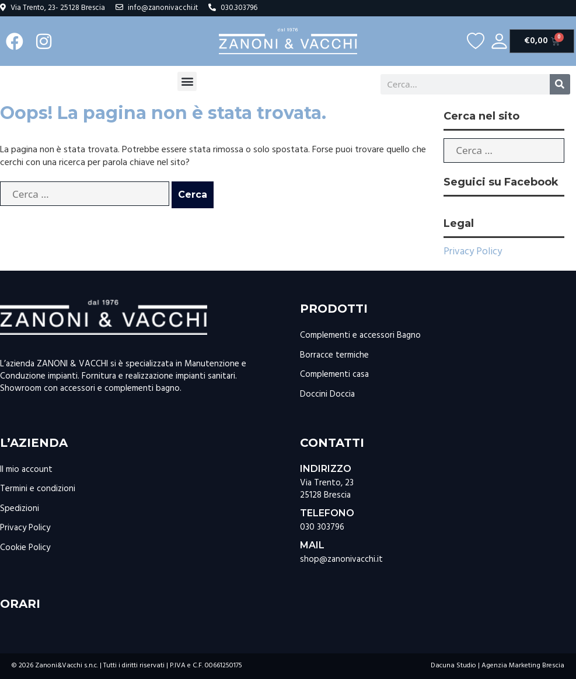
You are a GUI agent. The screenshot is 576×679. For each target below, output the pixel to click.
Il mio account (26, 470)
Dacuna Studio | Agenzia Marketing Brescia (497, 665)
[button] (187, 81)
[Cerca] (560, 84)
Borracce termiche (334, 355)
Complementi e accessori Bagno (360, 335)
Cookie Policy (25, 548)
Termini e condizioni (37, 489)
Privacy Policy (473, 252)
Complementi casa (334, 375)
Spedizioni (19, 509)
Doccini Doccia (327, 394)
